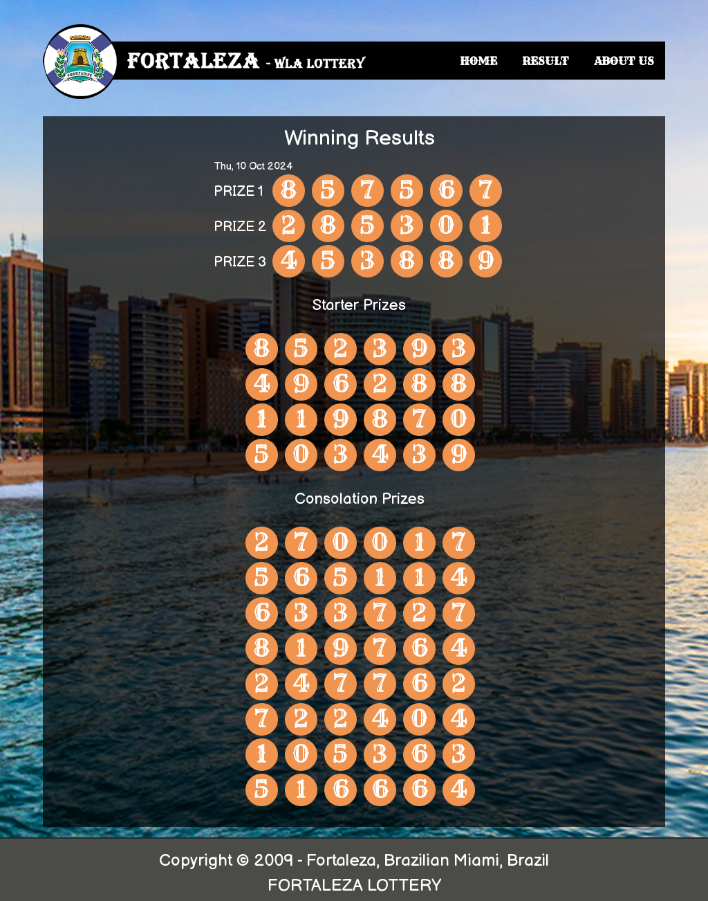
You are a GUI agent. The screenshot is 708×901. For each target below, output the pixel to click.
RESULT (545, 61)
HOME (478, 61)
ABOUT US (624, 61)
